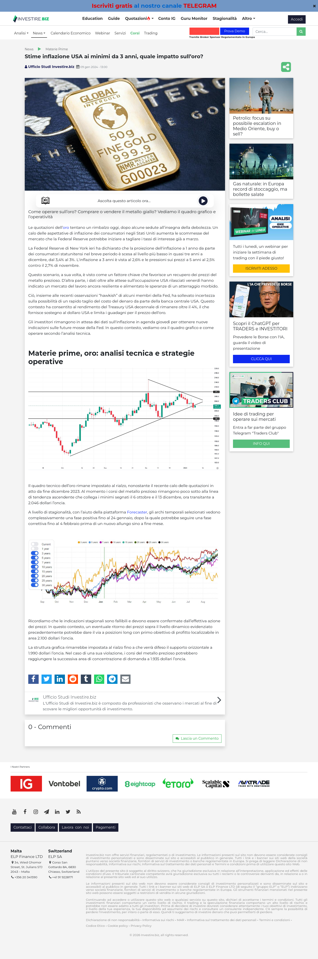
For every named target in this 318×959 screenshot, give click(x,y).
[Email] (125, 679)
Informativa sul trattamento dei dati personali (221, 920)
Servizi (120, 33)
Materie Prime (56, 49)
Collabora (46, 827)
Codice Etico (95, 925)
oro (66, 227)
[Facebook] (33, 679)
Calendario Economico (71, 33)
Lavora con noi (75, 827)
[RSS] (78, 811)
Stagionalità (225, 18)
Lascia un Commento (197, 738)
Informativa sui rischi (158, 920)
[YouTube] (14, 811)
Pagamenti (105, 827)
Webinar (102, 33)
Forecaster (137, 512)
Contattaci (22, 827)
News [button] (38, 33)
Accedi (297, 19)
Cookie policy (118, 925)
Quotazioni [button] (137, 18)
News (29, 49)
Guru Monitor (194, 18)
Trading (150, 33)
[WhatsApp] (99, 679)
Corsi (135, 33)
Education (92, 18)
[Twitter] (47, 679)
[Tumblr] (86, 679)
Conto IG (166, 18)
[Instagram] (35, 811)
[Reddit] (73, 679)
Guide (114, 18)
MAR (180, 920)
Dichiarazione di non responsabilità (113, 920)
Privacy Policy (141, 925)
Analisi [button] (20, 33)
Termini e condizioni (274, 920)
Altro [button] (247, 18)
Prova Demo (234, 31)
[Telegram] (112, 679)
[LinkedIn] (60, 679)
